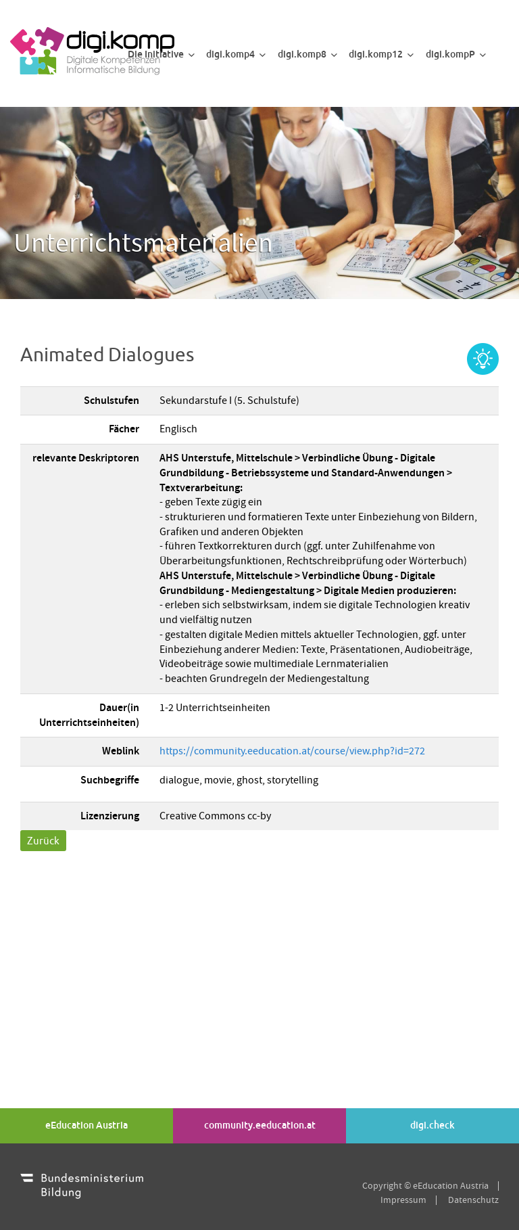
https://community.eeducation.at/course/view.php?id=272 (292, 751)
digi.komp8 (307, 54)
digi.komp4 (236, 54)
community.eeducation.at (260, 1125)
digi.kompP (456, 54)
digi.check (432, 1125)
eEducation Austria (86, 1125)
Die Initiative (161, 54)
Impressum (403, 1200)
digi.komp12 (381, 54)
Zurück (43, 840)
